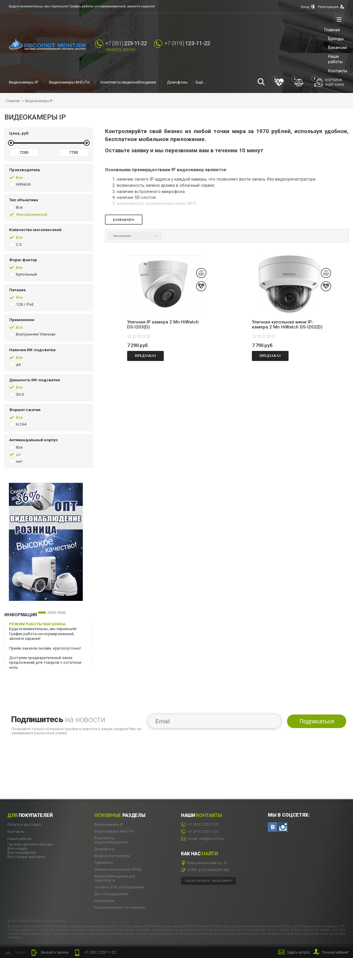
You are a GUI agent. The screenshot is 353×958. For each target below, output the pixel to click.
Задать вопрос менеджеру (208, 880)
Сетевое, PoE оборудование (119, 887)
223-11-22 (94, 952)
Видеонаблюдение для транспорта (114, 878)
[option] (52, 542)
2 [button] (51, 612)
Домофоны (177, 82)
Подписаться (316, 721)
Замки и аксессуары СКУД (117, 869)
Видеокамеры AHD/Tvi (69, 82)
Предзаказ (145, 354)
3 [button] (61, 612)
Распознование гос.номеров (119, 907)
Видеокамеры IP (23, 82)
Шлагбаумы (104, 900)
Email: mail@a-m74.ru (202, 838)
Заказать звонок (120, 49)
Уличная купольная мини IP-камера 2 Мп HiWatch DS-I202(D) (287, 323)
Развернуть (124, 219)
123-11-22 (191, 43)
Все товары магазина (26, 856)
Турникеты (103, 862)
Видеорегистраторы (112, 856)
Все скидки (17, 848)
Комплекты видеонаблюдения (128, 82)
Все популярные (21, 852)
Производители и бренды (30, 844)
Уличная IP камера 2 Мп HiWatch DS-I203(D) (163, 323)
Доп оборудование (111, 894)
